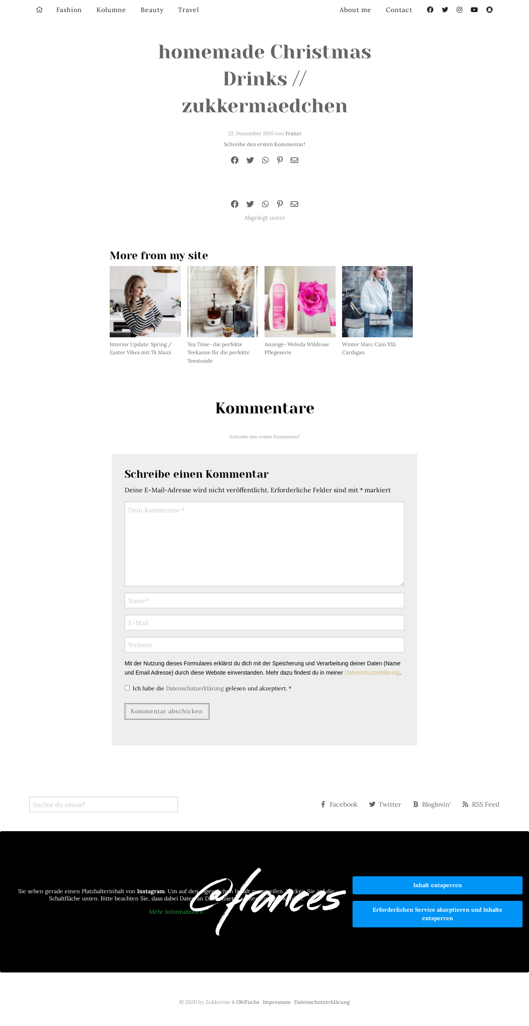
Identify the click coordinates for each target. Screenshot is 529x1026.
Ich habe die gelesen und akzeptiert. (208, 688)
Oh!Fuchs (247, 1002)
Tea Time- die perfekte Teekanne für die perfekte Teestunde (218, 353)
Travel (188, 10)
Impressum (277, 1002)
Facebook (339, 804)
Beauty (152, 10)
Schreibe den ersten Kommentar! (264, 144)
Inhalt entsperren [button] (437, 885)
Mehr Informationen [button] (176, 911)
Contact (399, 10)
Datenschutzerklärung (372, 672)
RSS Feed (481, 804)
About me (355, 10)
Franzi (293, 133)
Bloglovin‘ (431, 804)
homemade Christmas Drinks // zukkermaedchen (264, 79)
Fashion (69, 10)
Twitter (385, 804)
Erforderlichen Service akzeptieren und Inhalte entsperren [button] (437, 914)
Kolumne (111, 10)
